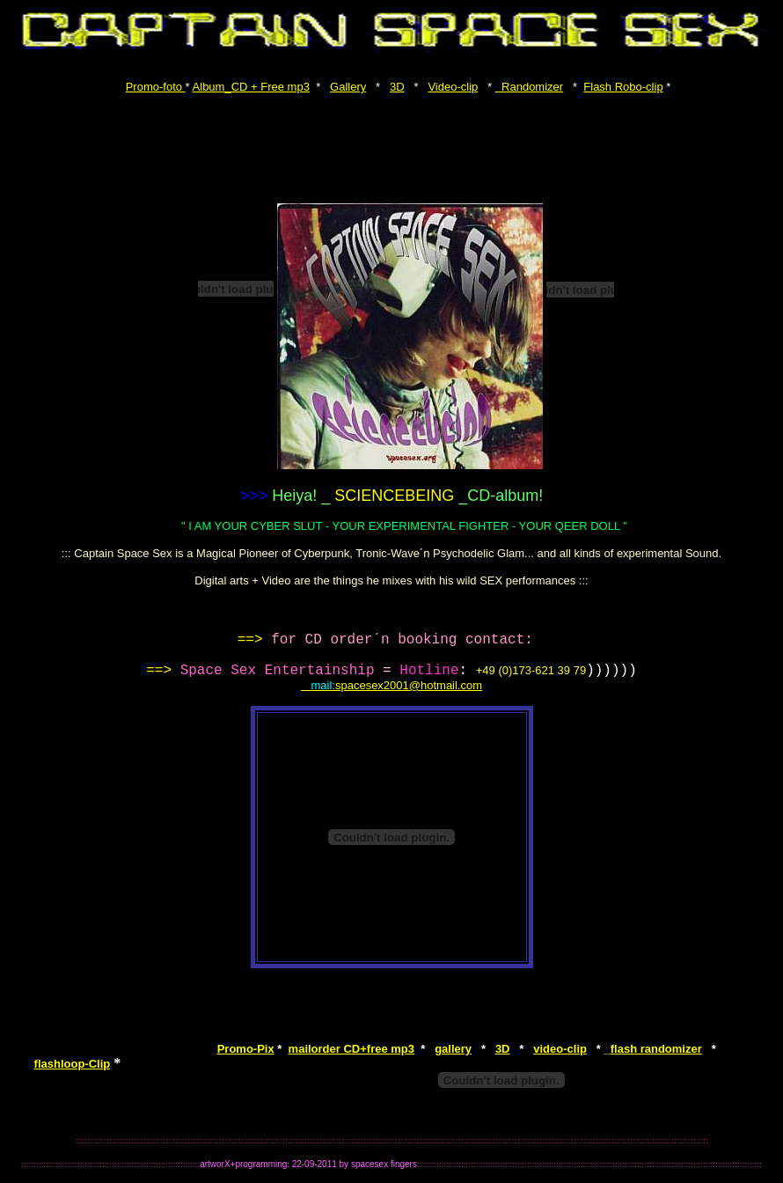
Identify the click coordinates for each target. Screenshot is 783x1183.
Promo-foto (156, 86)
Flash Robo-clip (622, 86)
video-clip (560, 1048)
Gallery (348, 86)
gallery (453, 1048)
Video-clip (453, 86)
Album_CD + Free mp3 (251, 86)
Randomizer (529, 86)
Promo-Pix (245, 1048)
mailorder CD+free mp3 (351, 1048)
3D (397, 86)
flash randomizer (653, 1048)
